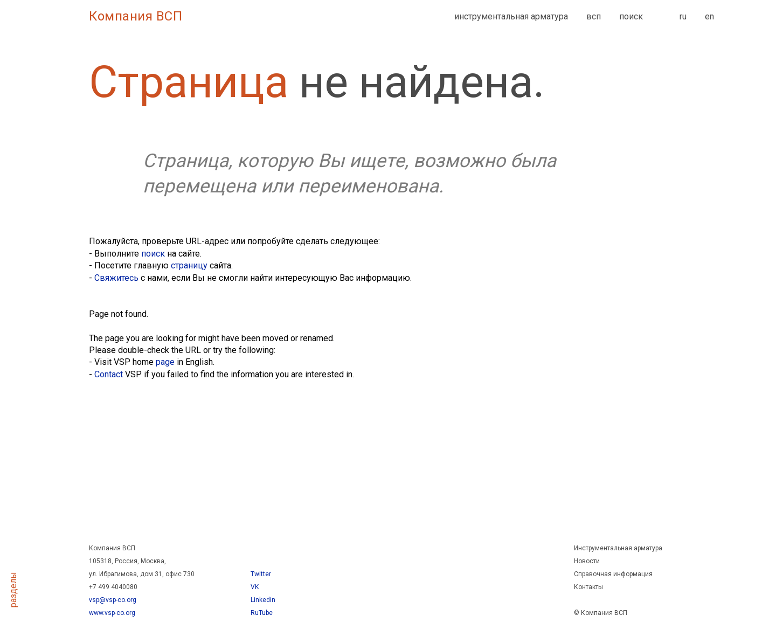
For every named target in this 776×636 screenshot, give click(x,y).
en (709, 16)
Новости (587, 561)
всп (593, 16)
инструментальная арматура (511, 16)
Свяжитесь (116, 278)
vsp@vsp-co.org (112, 600)
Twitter (261, 574)
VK (255, 587)
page (165, 362)
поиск (631, 16)
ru (683, 16)
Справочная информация (613, 574)
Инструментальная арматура (618, 548)
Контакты (588, 587)
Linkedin (263, 600)
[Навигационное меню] (13, 16)
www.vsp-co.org (112, 613)
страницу (189, 265)
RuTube (262, 613)
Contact (108, 374)
